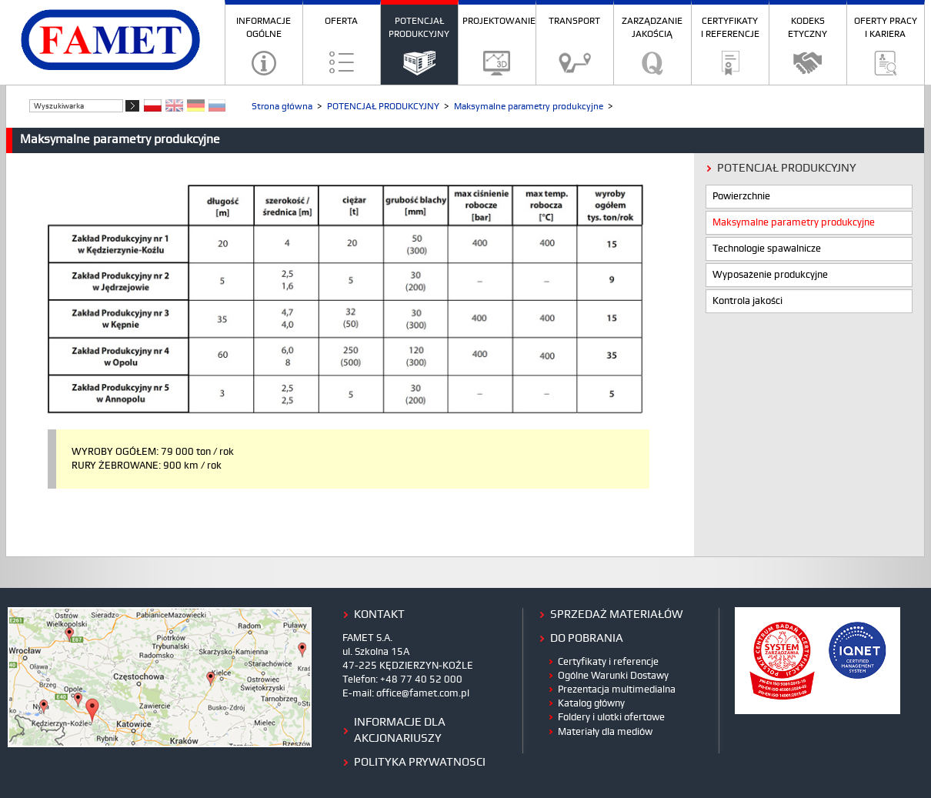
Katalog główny (591, 703)
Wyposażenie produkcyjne (770, 275)
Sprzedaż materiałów (616, 615)
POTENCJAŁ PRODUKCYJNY (419, 27)
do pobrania (586, 639)
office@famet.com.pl (422, 693)
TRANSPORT (574, 21)
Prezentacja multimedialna (617, 689)
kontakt (379, 615)
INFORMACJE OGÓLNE (263, 27)
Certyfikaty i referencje (608, 661)
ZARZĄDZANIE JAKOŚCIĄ (652, 27)
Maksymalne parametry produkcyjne (528, 107)
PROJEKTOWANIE (499, 21)
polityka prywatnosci (420, 762)
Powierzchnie (741, 197)
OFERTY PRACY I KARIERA (885, 27)
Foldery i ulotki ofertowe (611, 717)
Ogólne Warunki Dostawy (613, 675)
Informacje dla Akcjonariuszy (399, 730)
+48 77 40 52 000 (421, 679)
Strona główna (282, 107)
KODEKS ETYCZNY (807, 27)
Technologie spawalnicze (766, 249)
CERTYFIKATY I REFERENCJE (730, 27)
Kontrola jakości (747, 301)
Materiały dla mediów (605, 731)
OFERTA (341, 21)
